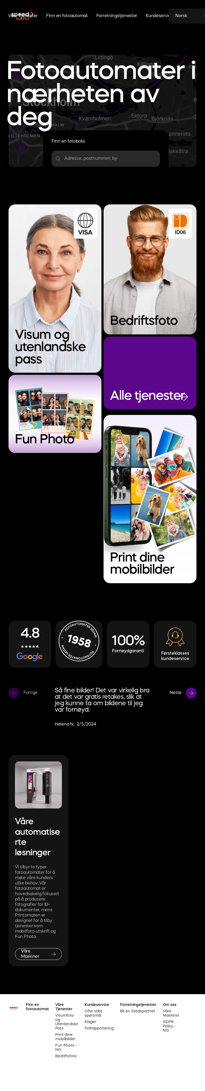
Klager (90, 1022)
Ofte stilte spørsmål (93, 1013)
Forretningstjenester (116, 16)
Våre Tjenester (23, 16)
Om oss (169, 1005)
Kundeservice (160, 16)
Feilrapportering (99, 1028)
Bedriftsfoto (66, 1056)
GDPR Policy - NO (169, 1026)
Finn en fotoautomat (67, 16)
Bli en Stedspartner (137, 1011)
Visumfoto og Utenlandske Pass (66, 1022)
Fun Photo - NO (66, 1048)
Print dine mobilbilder (65, 1037)
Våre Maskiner (171, 1013)
